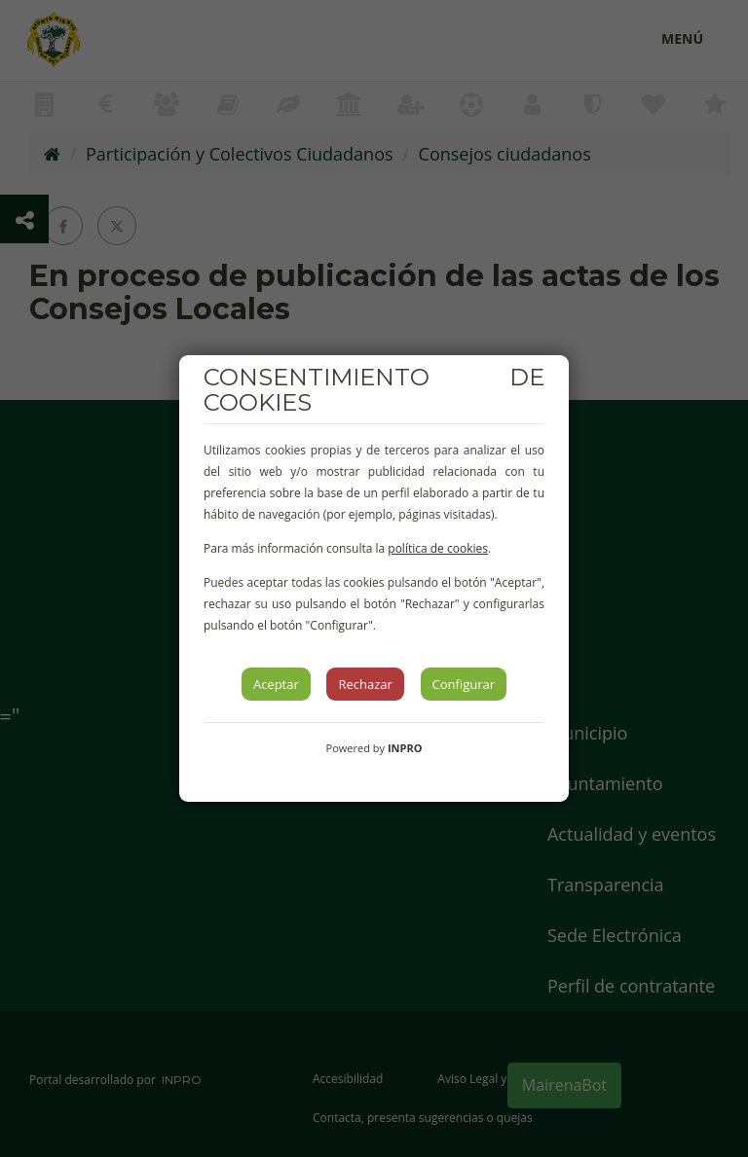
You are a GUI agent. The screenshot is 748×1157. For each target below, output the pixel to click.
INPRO (405, 748)
